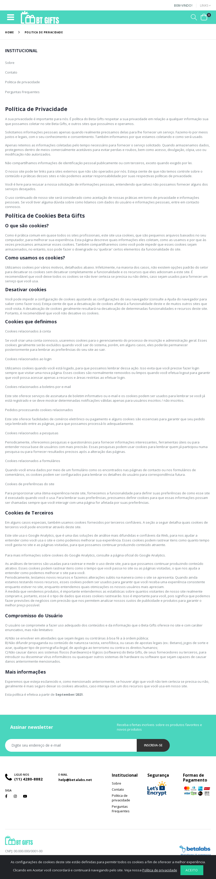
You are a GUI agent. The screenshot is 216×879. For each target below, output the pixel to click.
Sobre (9, 62)
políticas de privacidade (173, 176)
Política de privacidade (159, 870)
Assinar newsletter (31, 727)
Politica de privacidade (22, 82)
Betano (175, 642)
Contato (11, 72)
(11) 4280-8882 (28, 779)
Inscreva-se (153, 745)
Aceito (192, 870)
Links (204, 5)
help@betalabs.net (75, 779)
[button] (194, 17)
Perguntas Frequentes (22, 92)
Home (9, 32)
